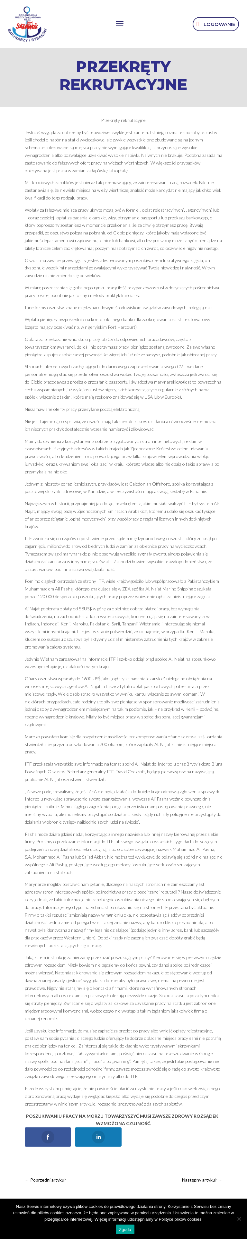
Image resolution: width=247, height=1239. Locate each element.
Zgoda (125, 1229)
